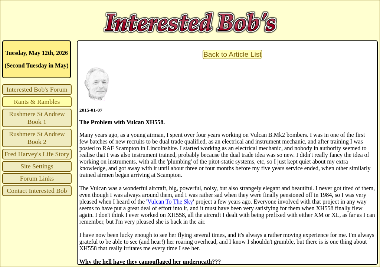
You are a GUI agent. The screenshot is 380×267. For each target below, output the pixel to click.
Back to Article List (232, 54)
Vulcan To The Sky (170, 201)
